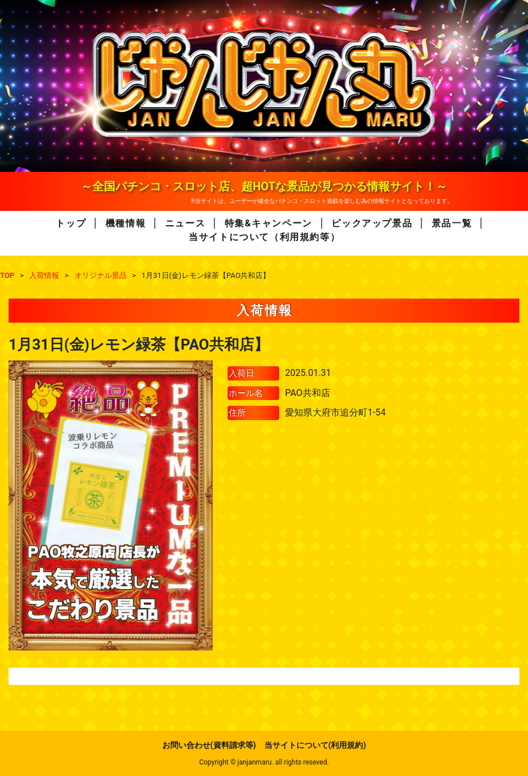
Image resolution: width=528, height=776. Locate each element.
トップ (71, 223)
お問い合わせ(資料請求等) (209, 745)
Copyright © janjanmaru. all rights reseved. (263, 762)
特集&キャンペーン (268, 223)
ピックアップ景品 (371, 223)
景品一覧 (452, 223)
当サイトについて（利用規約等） (264, 237)
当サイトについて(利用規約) (315, 745)
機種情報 (125, 223)
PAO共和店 (307, 392)
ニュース (185, 223)
